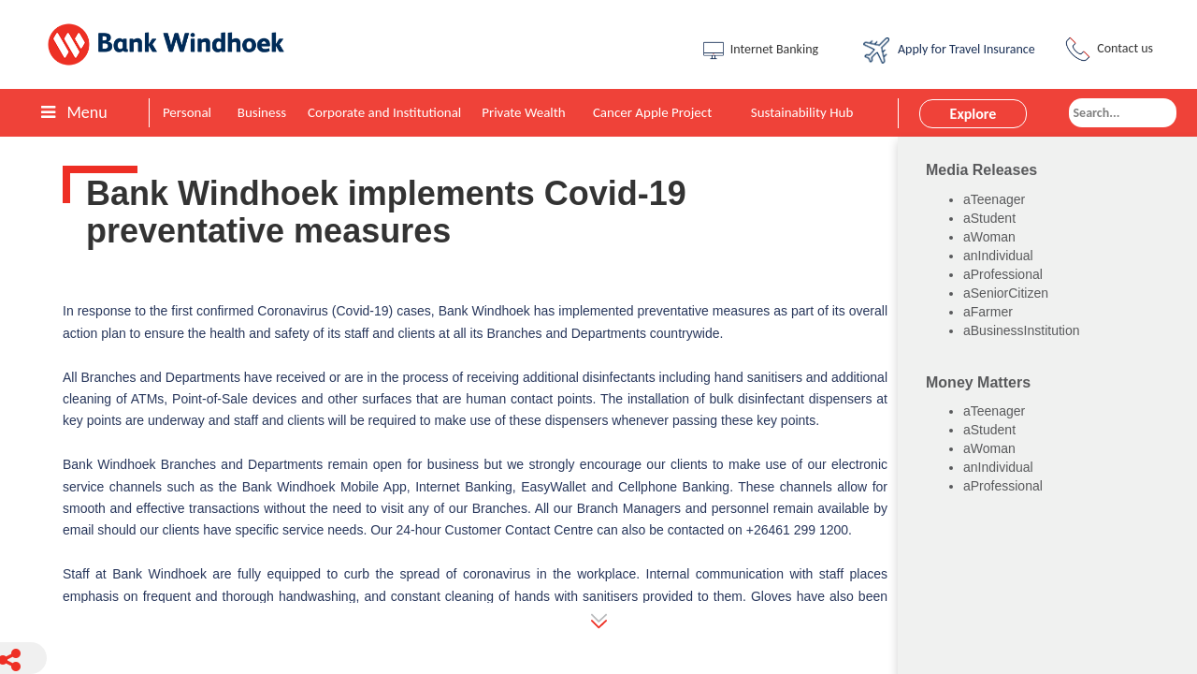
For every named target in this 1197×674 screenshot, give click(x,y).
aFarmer (988, 311)
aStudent (989, 218)
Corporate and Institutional (384, 112)
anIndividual (998, 255)
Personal (187, 112)
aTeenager (994, 199)
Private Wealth (524, 112)
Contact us (1107, 49)
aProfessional (1003, 274)
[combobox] (1122, 112)
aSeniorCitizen (1005, 293)
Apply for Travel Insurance (949, 50)
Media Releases (981, 170)
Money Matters (978, 382)
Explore (973, 114)
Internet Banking (759, 51)
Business (262, 112)
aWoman (989, 236)
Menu (74, 112)
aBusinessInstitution (1021, 330)
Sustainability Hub (802, 112)
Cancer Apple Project (652, 112)
